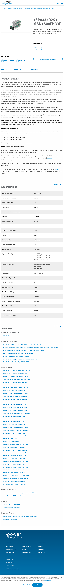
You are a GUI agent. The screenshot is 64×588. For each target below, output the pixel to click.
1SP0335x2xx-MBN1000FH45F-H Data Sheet (15, 405)
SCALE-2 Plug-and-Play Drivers (21, 8)
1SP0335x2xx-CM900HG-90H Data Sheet (14, 464)
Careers (40, 546)
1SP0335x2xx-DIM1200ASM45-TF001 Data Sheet (16, 379)
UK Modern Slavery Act (12, 569)
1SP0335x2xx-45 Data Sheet (10, 439)
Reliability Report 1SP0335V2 (11, 505)
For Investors (42, 543)
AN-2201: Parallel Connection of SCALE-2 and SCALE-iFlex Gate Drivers (23, 345)
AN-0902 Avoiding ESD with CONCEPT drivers (15, 356)
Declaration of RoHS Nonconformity (13, 496)
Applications (10, 546)
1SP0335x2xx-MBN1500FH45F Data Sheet (14, 408)
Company (25, 543)
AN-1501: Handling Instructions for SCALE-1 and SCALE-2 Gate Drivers (23, 350)
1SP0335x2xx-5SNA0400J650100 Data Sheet (15, 376)
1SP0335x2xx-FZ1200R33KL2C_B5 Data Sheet (15, 476)
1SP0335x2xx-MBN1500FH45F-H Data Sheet (15, 393)
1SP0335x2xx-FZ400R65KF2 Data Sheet (13, 459)
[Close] (61, 578)
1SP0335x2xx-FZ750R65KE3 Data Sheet (13, 484)
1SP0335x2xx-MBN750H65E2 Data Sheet (14, 422)
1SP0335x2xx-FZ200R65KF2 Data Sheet (13, 447)
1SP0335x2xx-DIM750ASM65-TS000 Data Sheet (16, 371)
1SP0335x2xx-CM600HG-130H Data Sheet (14, 402)
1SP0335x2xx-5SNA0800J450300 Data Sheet (15, 436)
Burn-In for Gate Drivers (9, 519)
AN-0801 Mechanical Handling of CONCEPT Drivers (17, 362)
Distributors (26, 552)
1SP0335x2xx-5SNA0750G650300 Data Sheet (15, 461)
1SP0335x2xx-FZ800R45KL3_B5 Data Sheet (15, 388)
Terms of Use (10, 566)
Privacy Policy (10, 559)
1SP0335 (33, 8)
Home (4, 8)
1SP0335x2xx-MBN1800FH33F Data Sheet (14, 399)
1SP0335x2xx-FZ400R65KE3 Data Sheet (13, 391)
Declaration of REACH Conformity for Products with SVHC (19, 493)
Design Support (11, 549)
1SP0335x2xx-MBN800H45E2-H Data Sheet (14, 396)
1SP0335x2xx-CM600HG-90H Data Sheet (14, 433)
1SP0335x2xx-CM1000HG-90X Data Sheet (14, 374)
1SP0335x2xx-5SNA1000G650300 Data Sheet (15, 385)
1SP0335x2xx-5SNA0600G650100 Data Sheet (15, 444)
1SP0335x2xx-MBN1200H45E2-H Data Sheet (15, 427)
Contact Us (41, 552)
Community (41, 549)
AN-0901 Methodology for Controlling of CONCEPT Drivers (19, 359)
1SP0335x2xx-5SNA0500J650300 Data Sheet (15, 456)
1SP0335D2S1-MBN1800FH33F (45, 8)
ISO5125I (49, 158)
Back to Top (58, 326)
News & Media (26, 546)
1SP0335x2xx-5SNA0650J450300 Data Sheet (15, 453)
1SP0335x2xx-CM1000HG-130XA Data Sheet (15, 410)
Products (9, 8)
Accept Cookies (37, 585)
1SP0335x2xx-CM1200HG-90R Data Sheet (14, 470)
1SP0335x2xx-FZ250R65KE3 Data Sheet (13, 425)
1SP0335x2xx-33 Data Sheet (10, 442)
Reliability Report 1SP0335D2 (11, 508)
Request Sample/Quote (48, 59)
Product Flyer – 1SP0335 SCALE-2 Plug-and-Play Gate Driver (20, 517)
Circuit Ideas (10, 552)
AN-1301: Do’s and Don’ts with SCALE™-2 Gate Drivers (18, 353)
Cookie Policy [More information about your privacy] (47, 581)
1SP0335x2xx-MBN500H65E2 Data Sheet (14, 416)
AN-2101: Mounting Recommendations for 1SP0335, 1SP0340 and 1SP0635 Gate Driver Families (30, 348)
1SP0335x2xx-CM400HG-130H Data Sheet (14, 419)
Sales (24, 549)
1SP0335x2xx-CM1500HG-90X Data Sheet (14, 382)
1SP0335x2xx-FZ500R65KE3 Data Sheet (13, 473)
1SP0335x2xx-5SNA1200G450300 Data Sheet (15, 467)
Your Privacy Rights (25, 585)
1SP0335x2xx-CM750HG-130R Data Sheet (14, 450)
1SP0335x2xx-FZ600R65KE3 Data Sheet (13, 481)
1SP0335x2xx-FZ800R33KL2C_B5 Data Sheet (15, 478)
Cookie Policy (10, 562)
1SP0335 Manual (7, 336)
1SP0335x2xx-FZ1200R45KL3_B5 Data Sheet (15, 430)
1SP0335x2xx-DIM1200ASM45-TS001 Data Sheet (16, 413)
